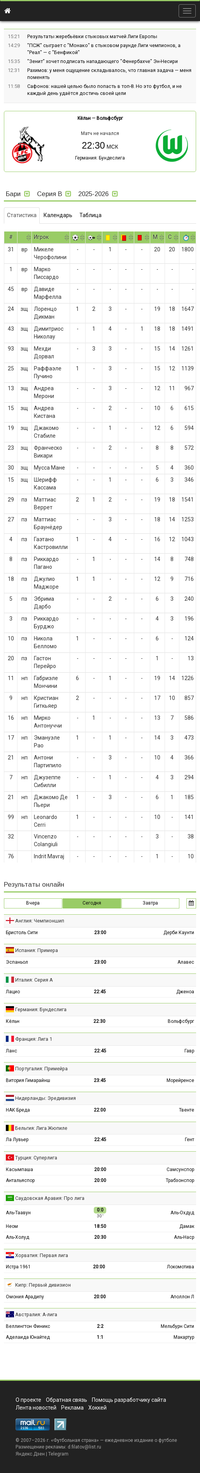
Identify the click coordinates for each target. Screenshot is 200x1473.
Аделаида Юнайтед (28, 1337)
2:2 (100, 1326)
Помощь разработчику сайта (129, 1400)
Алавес (185, 962)
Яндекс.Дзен (30, 1454)
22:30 (99, 1021)
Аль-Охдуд (182, 1212)
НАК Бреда (18, 1110)
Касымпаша (19, 1169)
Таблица (90, 215)
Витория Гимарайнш (28, 1080)
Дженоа (185, 991)
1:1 (100, 1337)
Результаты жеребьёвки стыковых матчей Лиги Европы (92, 36)
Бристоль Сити (22, 932)
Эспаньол (17, 962)
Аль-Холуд (17, 1237)
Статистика (22, 215)
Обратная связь (66, 1400)
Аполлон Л (182, 1296)
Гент (189, 1139)
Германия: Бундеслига (100, 158)
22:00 (100, 1110)
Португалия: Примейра (41, 1068)
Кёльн (84, 118)
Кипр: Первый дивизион (43, 1285)
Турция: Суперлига (36, 1158)
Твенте (186, 1110)
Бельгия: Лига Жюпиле (41, 1128)
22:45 (100, 991)
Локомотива (180, 1267)
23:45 (100, 1080)
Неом (12, 1226)
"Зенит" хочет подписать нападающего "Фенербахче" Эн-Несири (102, 61)
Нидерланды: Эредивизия (45, 1098)
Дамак (186, 1226)
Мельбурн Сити (177, 1326)
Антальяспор (20, 1180)
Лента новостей (36, 1408)
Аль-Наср (184, 1237)
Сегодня (91, 903)
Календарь (58, 215)
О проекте (28, 1400)
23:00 (100, 932)
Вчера (33, 903)
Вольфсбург (109, 118)
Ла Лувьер (17, 1139)
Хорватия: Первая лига (41, 1255)
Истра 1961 (18, 1267)
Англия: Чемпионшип (39, 921)
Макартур (184, 1337)
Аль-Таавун (18, 1212)
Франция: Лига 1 (33, 1039)
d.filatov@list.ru (84, 1447)
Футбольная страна (74, 1440)
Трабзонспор (180, 1180)
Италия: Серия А (34, 980)
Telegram (58, 1454)
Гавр (189, 1051)
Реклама (72, 1408)
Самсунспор (180, 1169)
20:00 (100, 1169)
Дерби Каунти (178, 932)
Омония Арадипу (25, 1296)
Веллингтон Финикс (28, 1326)
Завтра (150, 903)
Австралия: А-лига (36, 1314)
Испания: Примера (36, 950)
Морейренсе (180, 1080)
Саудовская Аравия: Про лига (49, 1198)
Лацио (13, 991)
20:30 (100, 1237)
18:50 (100, 1226)
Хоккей (97, 1408)
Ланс (11, 1051)
